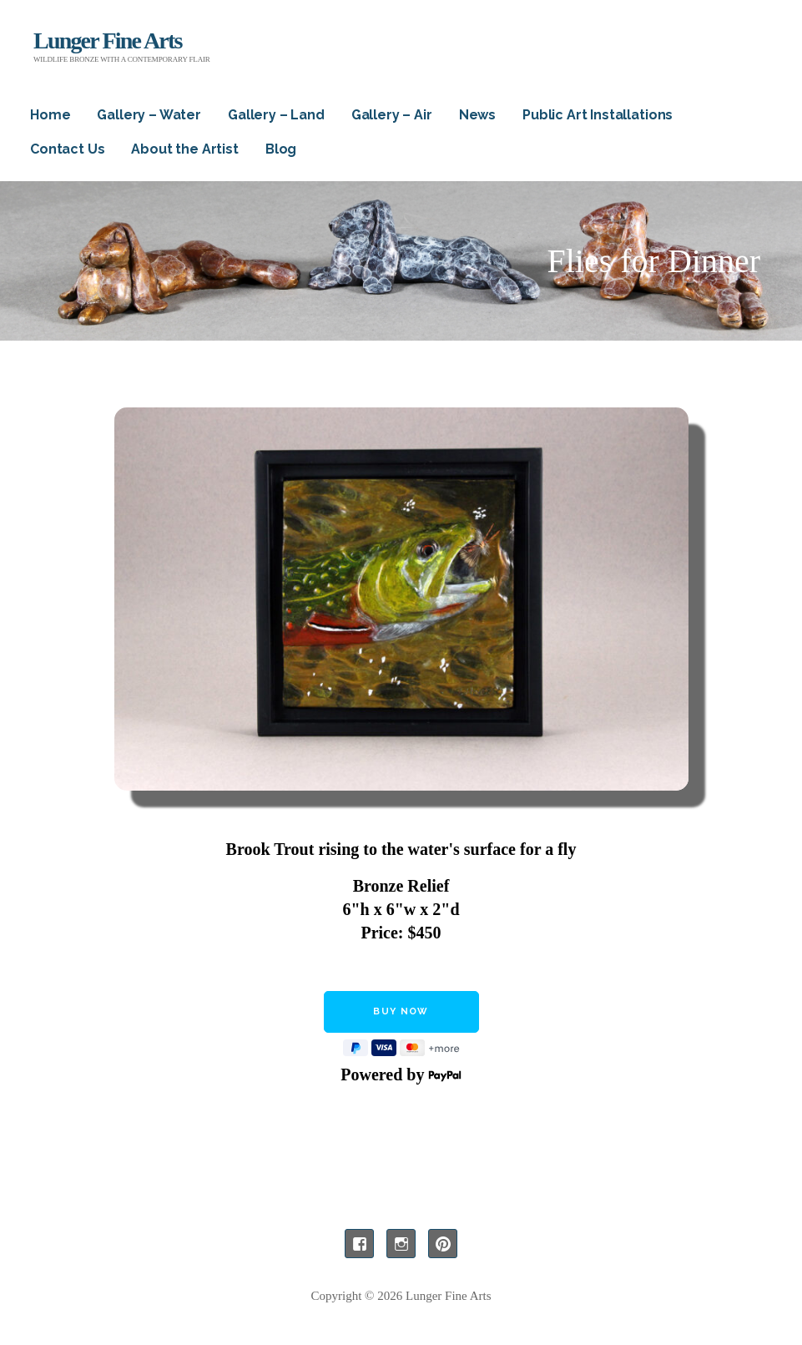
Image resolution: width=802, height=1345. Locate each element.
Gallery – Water (149, 115)
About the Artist (184, 149)
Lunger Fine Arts (107, 40)
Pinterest (442, 1243)
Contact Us (67, 149)
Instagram (401, 1243)
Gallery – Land (276, 115)
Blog (280, 149)
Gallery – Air (391, 115)
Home (50, 115)
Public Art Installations (597, 115)
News (477, 115)
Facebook (359, 1243)
